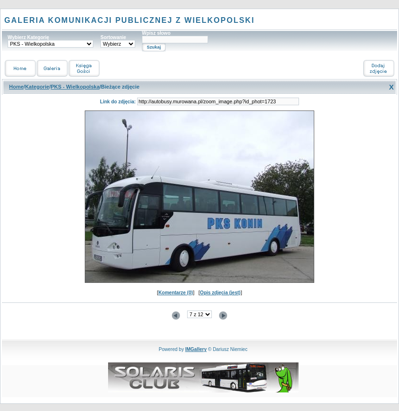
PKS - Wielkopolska (75, 87)
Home (16, 87)
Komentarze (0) (176, 292)
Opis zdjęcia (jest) (220, 292)
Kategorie (37, 87)
